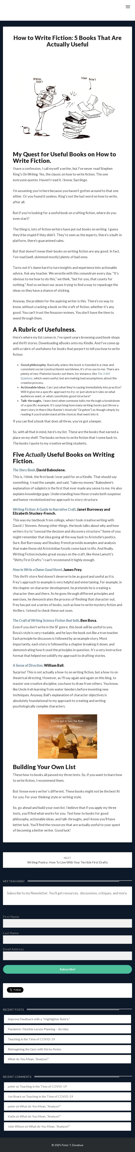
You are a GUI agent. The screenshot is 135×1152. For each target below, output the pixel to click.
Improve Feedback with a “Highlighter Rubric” (39, 1019)
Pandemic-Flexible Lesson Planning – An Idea (38, 1029)
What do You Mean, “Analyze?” (28, 1059)
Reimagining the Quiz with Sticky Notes (34, 1049)
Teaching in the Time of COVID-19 (31, 1039)
